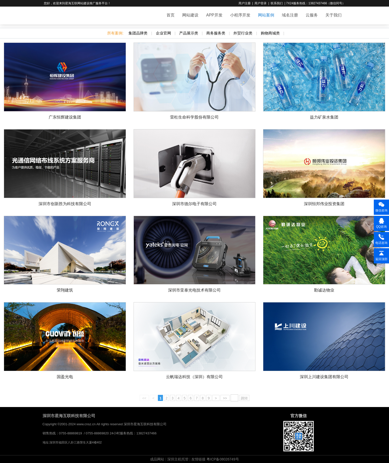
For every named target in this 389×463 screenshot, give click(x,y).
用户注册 (244, 3)
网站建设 (190, 15)
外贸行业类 (242, 33)
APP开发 (214, 15)
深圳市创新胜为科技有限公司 (65, 204)
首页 (170, 15)
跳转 (244, 398)
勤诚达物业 (324, 290)
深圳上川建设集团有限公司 (324, 377)
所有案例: (115, 33)
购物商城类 (270, 33)
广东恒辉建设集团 (65, 117)
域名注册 (290, 15)
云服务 (312, 15)
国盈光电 (65, 377)
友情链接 (198, 459)
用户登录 (260, 3)
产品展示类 (188, 33)
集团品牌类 (137, 33)
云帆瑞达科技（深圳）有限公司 (194, 377)
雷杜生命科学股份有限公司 (194, 117)
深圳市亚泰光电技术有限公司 (194, 290)
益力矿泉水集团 (324, 117)
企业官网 (163, 33)
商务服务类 (215, 33)
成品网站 (157, 459)
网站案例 (266, 15)
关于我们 (333, 15)
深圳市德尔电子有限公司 (194, 204)
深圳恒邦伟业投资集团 (324, 204)
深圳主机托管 (178, 459)
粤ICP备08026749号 (223, 459)
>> (225, 398)
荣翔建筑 (65, 290)
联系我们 (277, 3)
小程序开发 (240, 15)
